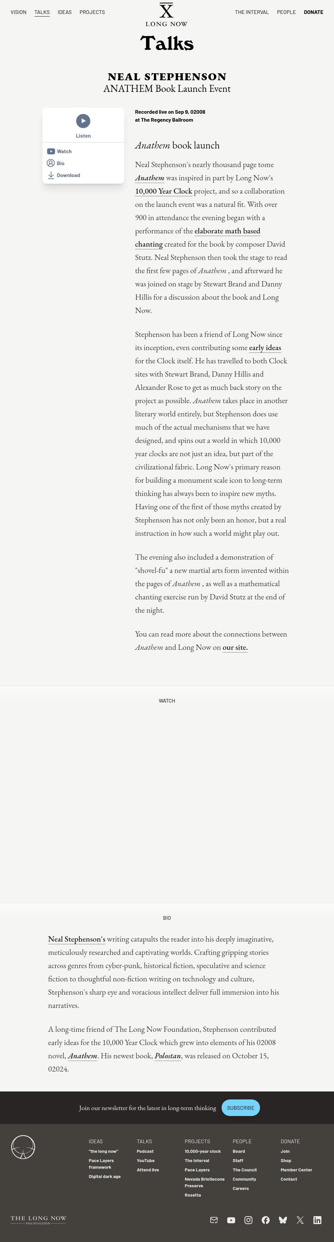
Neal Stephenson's (76, 939)
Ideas (65, 12)
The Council (245, 1169)
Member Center (296, 1169)
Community (244, 1179)
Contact (289, 1179)
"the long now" (103, 1151)
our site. (235, 647)
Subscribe (240, 1107)
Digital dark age (105, 1176)
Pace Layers (197, 1169)
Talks (42, 12)
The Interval (252, 12)
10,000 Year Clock (163, 191)
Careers (241, 1188)
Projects (92, 12)
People (286, 12)
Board (239, 1151)
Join (285, 1151)
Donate (313, 12)
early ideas (265, 347)
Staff (238, 1160)
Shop (286, 1160)
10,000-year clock (203, 1151)
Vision (19, 12)
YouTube (146, 1160)
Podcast (145, 1151)
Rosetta (193, 1195)
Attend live (148, 1169)
